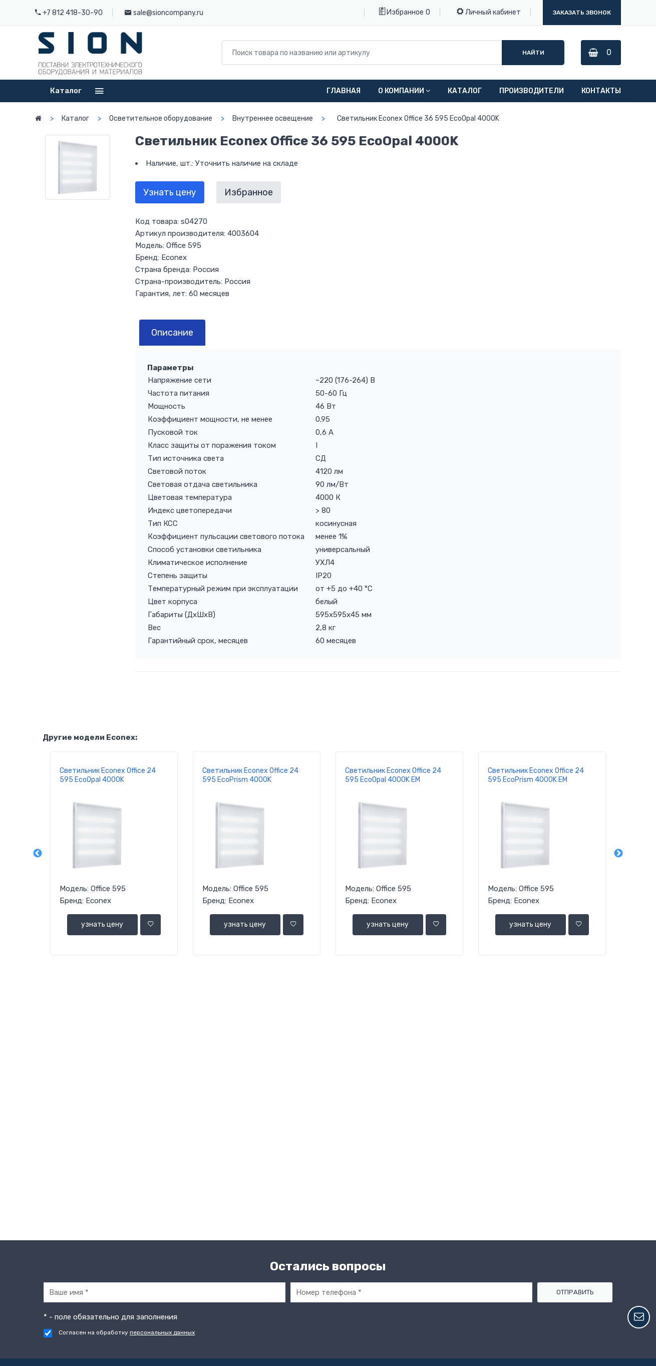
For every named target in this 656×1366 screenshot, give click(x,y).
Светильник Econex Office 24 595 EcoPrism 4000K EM (536, 775)
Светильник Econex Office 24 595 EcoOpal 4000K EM (393, 775)
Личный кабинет (489, 11)
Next (618, 854)
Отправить (575, 1292)
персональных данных (162, 1332)
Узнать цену (169, 192)
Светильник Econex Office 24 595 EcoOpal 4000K (108, 775)
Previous (38, 854)
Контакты (601, 91)
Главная (343, 91)
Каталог (465, 91)
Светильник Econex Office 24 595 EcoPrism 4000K (250, 775)
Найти (532, 52)
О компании (404, 91)
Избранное (401, 11)
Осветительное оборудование (160, 118)
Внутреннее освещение (272, 118)
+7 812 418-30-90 (73, 13)
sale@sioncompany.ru (168, 13)
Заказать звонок (582, 12)
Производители (531, 91)
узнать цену (102, 924)
